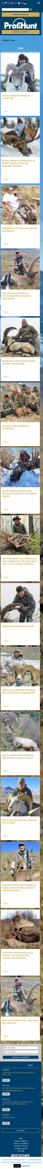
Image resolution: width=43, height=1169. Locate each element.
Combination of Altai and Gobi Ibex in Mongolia (19, 229)
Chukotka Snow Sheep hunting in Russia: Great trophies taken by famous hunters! (19, 888)
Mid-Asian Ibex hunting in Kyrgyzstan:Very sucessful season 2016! (16, 296)
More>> (6, 111)
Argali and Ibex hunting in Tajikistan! (15, 97)
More (6, 1080)
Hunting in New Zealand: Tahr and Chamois (18, 1088)
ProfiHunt (5, 40)
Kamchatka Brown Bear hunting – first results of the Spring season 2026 (17, 1103)
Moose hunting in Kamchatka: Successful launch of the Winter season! (19, 493)
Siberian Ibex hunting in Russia (18, 626)
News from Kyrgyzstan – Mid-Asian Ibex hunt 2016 (20, 1021)
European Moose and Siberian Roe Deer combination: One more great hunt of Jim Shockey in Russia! (19, 561)
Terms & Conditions (21, 1143)
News (13, 40)
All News (21, 1130)
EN (11, 3)
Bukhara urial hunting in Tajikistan (15, 427)
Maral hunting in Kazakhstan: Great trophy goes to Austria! (18, 756)
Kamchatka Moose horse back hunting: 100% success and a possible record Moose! (17, 955)
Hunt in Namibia (8, 1117)
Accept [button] (17, 1166)
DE (23, 3)
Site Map (21, 1151)
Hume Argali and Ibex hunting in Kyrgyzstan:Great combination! (19, 691)
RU (4, 3)
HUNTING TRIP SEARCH (21, 32)
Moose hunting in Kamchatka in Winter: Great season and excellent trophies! (18, 163)
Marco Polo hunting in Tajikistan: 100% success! (19, 821)
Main (21, 1138)
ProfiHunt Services (21, 1146)
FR (17, 3)
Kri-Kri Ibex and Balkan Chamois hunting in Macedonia (18, 362)
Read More (25, 1166)
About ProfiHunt (21, 1141)
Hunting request (20, 14)
